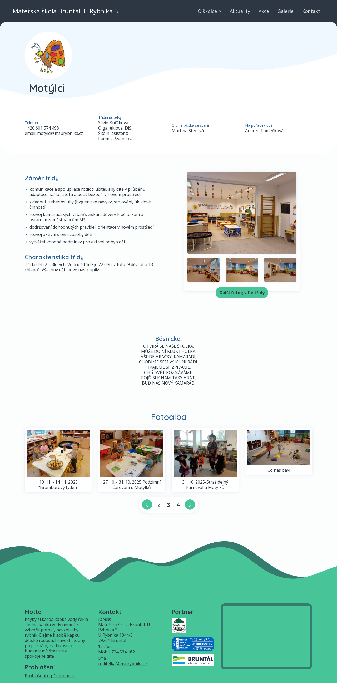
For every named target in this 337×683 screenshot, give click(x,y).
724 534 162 (123, 652)
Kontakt (311, 11)
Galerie (285, 11)
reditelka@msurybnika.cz (122, 663)
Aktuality (240, 11)
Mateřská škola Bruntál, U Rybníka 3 (65, 11)
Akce (264, 11)
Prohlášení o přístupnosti (50, 676)
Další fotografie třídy (242, 293)
